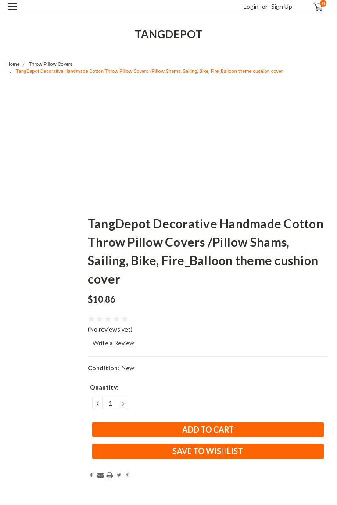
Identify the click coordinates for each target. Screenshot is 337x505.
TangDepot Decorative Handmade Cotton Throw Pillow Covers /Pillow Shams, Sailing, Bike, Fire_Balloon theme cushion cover (149, 71)
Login (251, 6)
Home (13, 64)
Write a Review (113, 342)
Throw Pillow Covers (51, 64)
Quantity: (104, 387)
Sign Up (281, 6)
